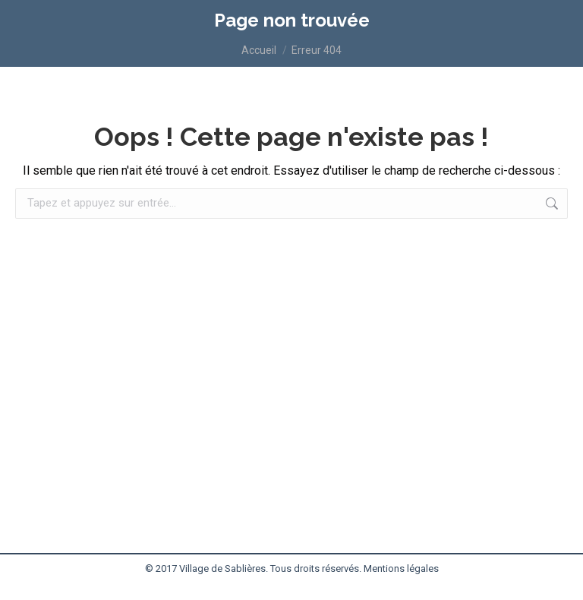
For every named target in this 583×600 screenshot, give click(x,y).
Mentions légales (401, 568)
